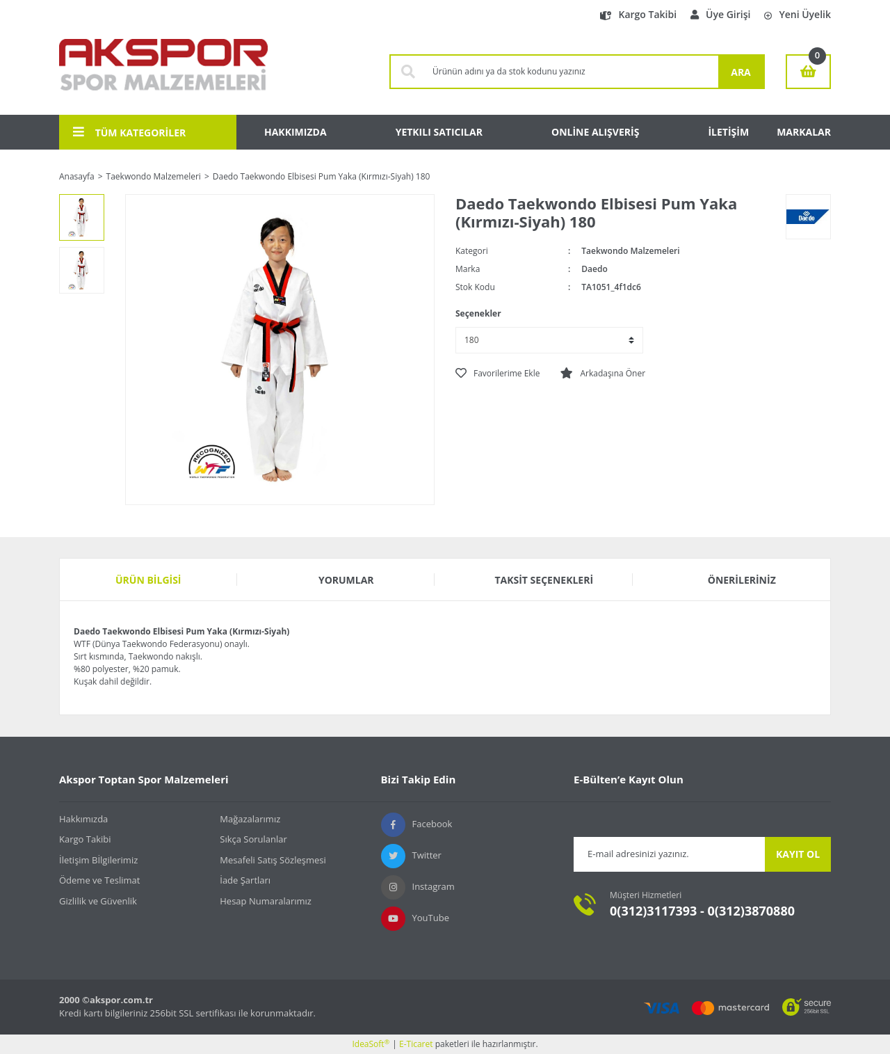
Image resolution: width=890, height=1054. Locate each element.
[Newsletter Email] (669, 854)
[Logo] (163, 71)
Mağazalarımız (250, 819)
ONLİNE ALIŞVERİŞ (595, 131)
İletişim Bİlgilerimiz (98, 860)
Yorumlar (346, 579)
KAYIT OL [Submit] (798, 854)
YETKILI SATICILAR (439, 131)
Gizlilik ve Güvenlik (98, 901)
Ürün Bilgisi (148, 579)
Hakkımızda (83, 819)
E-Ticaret (416, 1044)
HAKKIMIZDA (295, 131)
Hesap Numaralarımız (266, 901)
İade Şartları (245, 880)
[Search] (572, 72)
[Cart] (808, 71)
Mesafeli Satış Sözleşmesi (273, 860)
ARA (741, 72)
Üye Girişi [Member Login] (720, 14)
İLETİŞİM (728, 131)
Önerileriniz (742, 579)
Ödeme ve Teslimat (99, 880)
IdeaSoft (370, 1044)
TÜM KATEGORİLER (129, 132)
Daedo (594, 269)
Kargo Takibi (638, 14)
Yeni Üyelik (797, 14)
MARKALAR (804, 131)
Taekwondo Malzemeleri (630, 251)
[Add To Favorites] (497, 373)
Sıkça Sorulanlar (253, 839)
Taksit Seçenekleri (543, 579)
